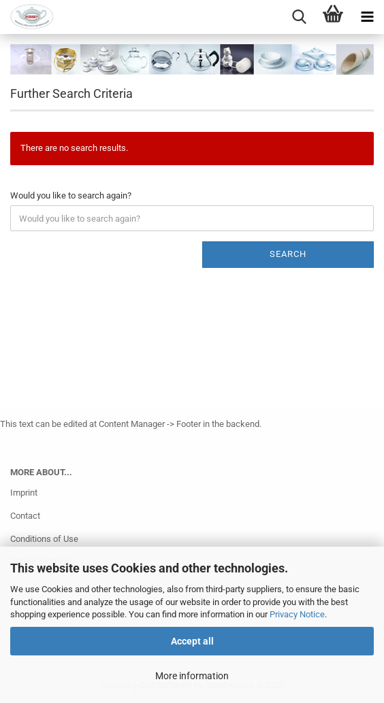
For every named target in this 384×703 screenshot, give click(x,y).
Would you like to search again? (70, 195)
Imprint (23, 492)
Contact (25, 516)
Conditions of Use (44, 539)
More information (192, 675)
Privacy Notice (297, 614)
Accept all (192, 641)
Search (288, 254)
